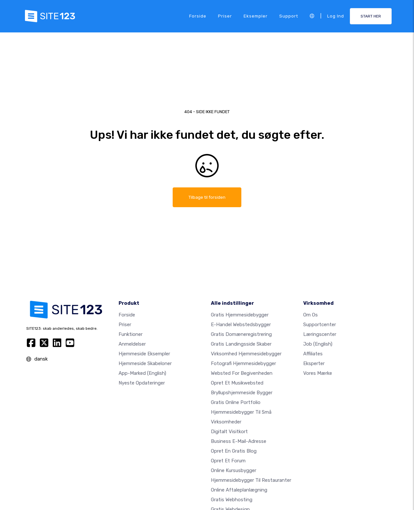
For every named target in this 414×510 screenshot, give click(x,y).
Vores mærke (317, 373)
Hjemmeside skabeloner (145, 363)
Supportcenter (319, 324)
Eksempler (256, 15)
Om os (310, 315)
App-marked (142, 373)
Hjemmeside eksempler (144, 354)
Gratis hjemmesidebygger (240, 315)
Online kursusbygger (233, 470)
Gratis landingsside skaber (241, 344)
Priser (225, 15)
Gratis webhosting (231, 500)
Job (317, 344)
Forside (197, 15)
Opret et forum (228, 461)
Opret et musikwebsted (237, 383)
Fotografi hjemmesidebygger (243, 363)
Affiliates (313, 354)
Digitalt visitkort (229, 431)
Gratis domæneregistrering (241, 334)
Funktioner (131, 334)
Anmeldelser (132, 344)
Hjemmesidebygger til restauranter (251, 480)
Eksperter (314, 363)
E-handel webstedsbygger (241, 324)
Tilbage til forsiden (207, 197)
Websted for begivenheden (241, 373)
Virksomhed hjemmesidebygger (246, 354)
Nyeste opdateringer (142, 383)
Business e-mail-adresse (238, 441)
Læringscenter (319, 334)
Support (288, 15)
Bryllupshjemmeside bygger (241, 393)
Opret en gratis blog (234, 451)
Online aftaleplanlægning (239, 490)
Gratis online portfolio (235, 402)
